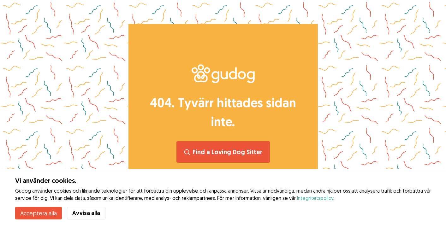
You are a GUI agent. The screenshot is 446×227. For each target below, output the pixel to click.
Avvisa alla (86, 213)
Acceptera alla (38, 213)
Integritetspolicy (315, 198)
